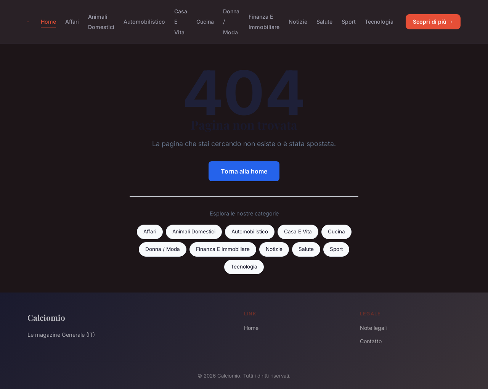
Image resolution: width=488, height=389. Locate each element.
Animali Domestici (101, 21)
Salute (324, 21)
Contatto (371, 341)
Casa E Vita (298, 231)
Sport (349, 21)
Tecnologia (379, 21)
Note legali (373, 328)
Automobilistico (144, 21)
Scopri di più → (433, 21)
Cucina (205, 21)
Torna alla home (244, 171)
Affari (72, 21)
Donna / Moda (162, 249)
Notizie (298, 21)
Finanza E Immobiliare (264, 21)
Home (48, 21)
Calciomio (46, 317)
